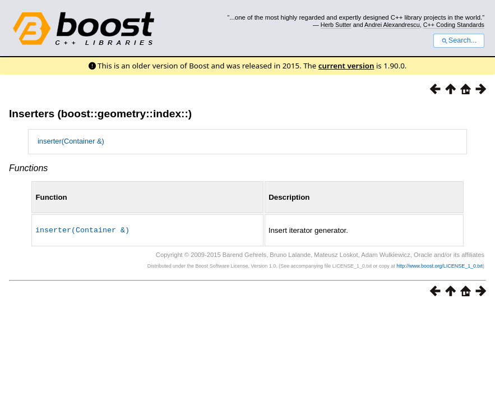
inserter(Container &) (71, 141)
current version (346, 66)
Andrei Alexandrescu (392, 24)
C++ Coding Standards (453, 24)
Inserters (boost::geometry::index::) (100, 114)
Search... (459, 40)
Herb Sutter (336, 24)
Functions (28, 168)
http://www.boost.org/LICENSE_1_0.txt (439, 265)
